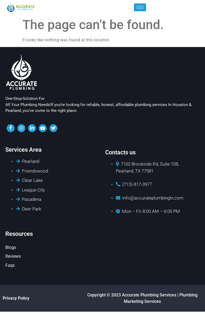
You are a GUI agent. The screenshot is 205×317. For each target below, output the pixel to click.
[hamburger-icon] (140, 7)
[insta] (21, 128)
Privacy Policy (16, 298)
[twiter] (53, 128)
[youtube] (43, 128)
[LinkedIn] (32, 128)
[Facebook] (11, 128)
